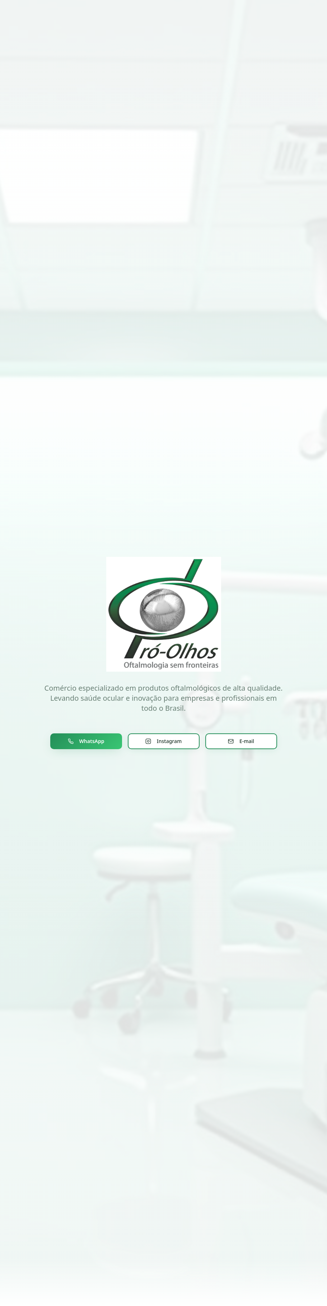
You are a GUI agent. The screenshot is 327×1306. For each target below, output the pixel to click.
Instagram (163, 741)
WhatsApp (86, 741)
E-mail (241, 741)
